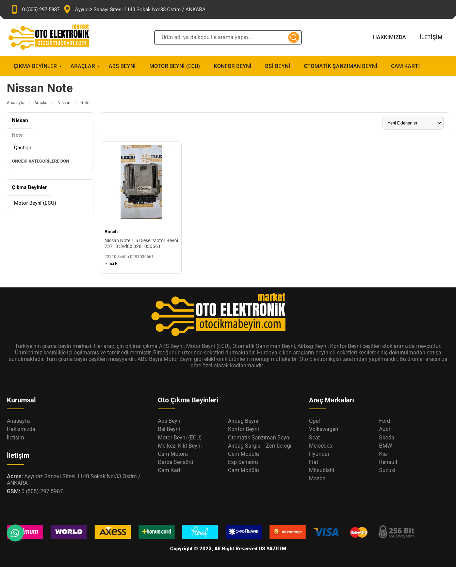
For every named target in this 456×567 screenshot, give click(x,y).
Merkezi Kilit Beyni (180, 446)
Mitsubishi (321, 470)
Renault (388, 462)
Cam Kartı (405, 66)
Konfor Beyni (232, 66)
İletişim (431, 37)
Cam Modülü (243, 470)
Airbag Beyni (243, 421)
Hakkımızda (389, 37)
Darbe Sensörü (175, 462)
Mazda (317, 478)
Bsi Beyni (277, 66)
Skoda (386, 437)
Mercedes (320, 446)
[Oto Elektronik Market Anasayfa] (54, 37)
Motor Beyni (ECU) (174, 66)
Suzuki (387, 470)
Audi (384, 429)
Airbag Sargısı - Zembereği (259, 446)
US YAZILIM (272, 549)
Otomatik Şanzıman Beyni (340, 66)
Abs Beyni (122, 66)
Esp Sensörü (243, 462)
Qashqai (23, 148)
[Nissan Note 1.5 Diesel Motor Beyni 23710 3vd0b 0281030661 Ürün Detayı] (141, 207)
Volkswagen (323, 429)
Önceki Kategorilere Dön (40, 161)
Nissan (64, 102)
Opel (314, 421)
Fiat (313, 462)
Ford (384, 421)
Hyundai (319, 454)
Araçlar (82, 66)
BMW (385, 446)
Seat (314, 437)
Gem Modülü (243, 454)
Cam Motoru (173, 454)
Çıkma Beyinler (35, 66)
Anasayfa (16, 102)
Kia (383, 454)
